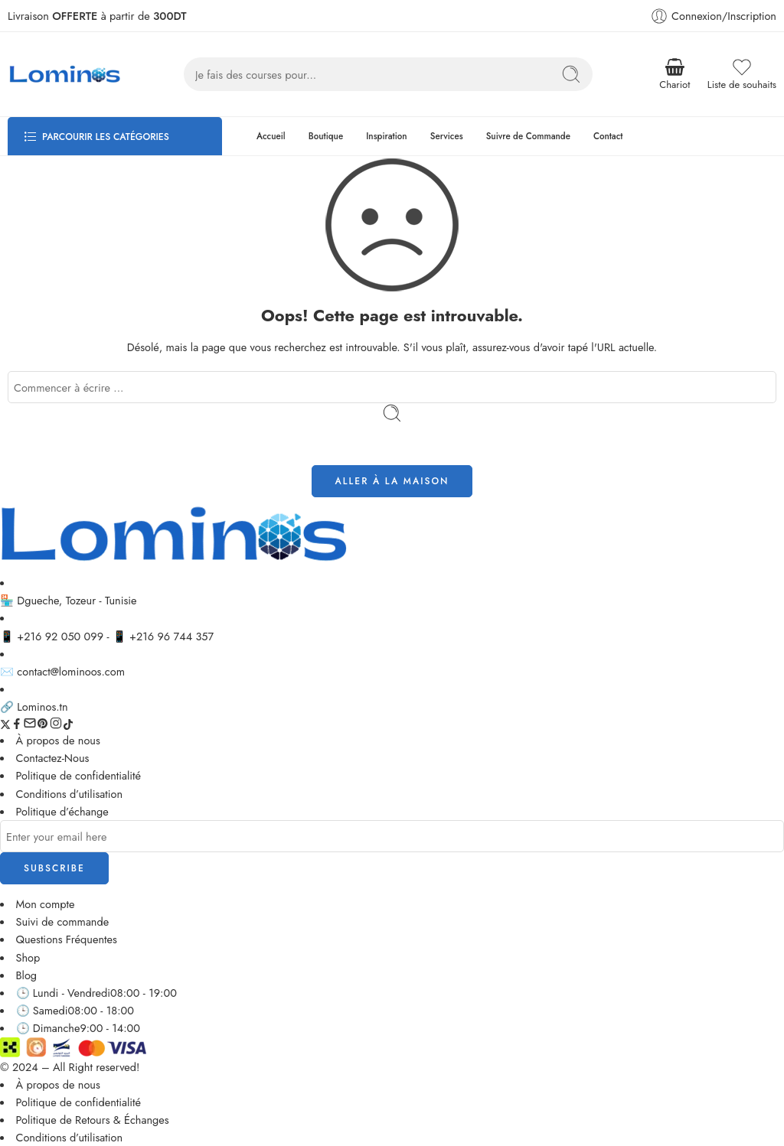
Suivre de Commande (528, 136)
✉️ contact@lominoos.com (62, 671)
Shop (28, 957)
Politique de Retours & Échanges (92, 1120)
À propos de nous (58, 740)
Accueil (271, 136)
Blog (27, 975)
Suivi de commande (62, 921)
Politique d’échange (62, 811)
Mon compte (45, 904)
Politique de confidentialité (79, 775)
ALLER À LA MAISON (392, 481)
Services (446, 136)
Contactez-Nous (53, 758)
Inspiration (386, 136)
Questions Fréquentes (66, 939)
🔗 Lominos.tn (34, 706)
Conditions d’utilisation (69, 794)
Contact (608, 136)
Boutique (326, 136)
